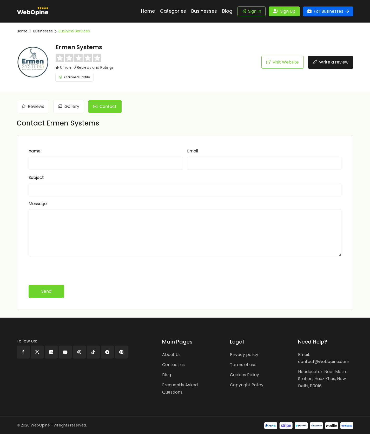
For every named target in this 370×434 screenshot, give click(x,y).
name (35, 151)
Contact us (173, 365)
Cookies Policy (244, 375)
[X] (37, 352)
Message (38, 204)
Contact (105, 106)
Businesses (43, 31)
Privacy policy (244, 355)
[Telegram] (107, 352)
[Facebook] (23, 352)
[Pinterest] (121, 352)
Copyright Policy (246, 385)
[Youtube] (65, 352)
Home (22, 31)
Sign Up (284, 11)
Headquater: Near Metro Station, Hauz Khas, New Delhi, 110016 (323, 379)
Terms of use (243, 365)
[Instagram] (79, 352)
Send (46, 291)
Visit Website (282, 62)
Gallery (68, 106)
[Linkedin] (51, 352)
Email (192, 151)
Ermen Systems (78, 47)
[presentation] (68, 271)
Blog (166, 375)
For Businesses (328, 11)
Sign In (251, 11)
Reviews (33, 106)
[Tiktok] (93, 352)
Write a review (330, 62)
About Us (171, 355)
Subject (36, 177)
